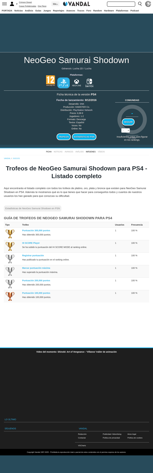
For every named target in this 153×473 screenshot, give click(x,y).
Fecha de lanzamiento (69, 100)
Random (97, 10)
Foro (88, 10)
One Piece (42, 6)
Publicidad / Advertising (112, 434)
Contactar (82, 438)
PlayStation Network (82, 110)
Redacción (82, 434)
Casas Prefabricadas (27, 6)
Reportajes (58, 10)
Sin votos (132, 138)
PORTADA (7, 10)
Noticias (18, 10)
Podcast (134, 10)
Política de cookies (135, 438)
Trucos (80, 10)
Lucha (88, 68)
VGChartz (82, 445)
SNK (82, 104)
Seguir (128, 122)
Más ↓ (55, 4)
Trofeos (64, 137)
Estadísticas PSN (84, 137)
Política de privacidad (111, 438)
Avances (70, 10)
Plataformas (122, 10)
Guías (38, 10)
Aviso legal (132, 434)
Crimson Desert (25, 2)
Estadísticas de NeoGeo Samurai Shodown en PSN (32, 208)
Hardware (109, 10)
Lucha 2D (78, 68)
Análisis (29, 10)
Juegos (47, 10)
